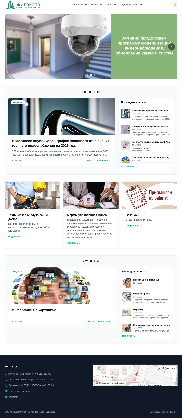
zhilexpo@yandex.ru (19, 391)
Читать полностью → (99, 160)
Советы (111, 4)
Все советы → (130, 336)
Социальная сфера (131, 4)
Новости (96, 4)
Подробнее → (16, 236)
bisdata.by (171, 412)
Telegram (13, 397)
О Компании (79, 4)
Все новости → (129, 166)
